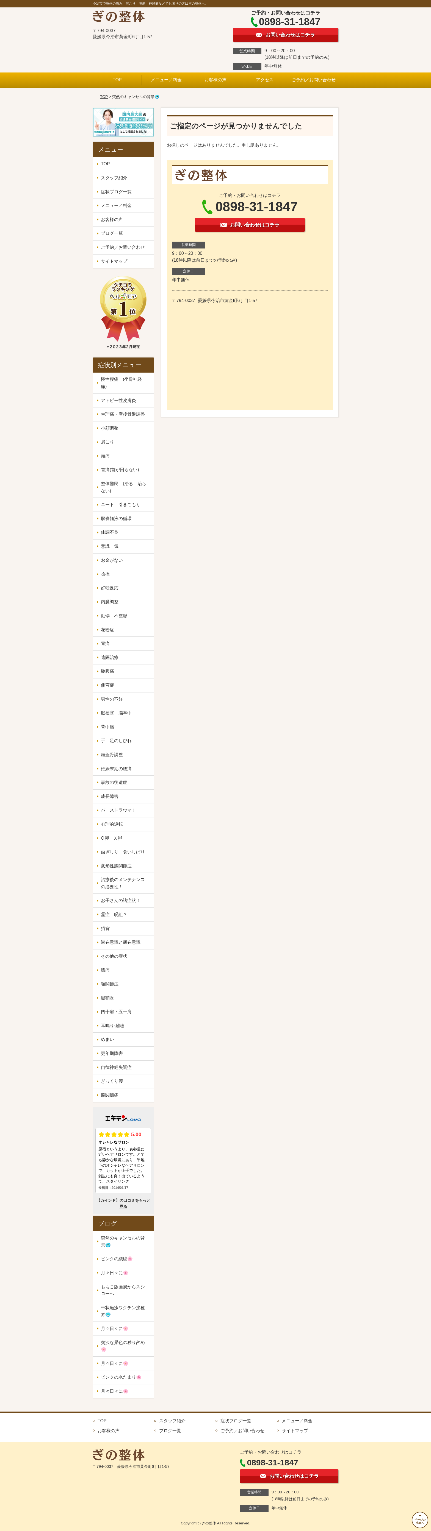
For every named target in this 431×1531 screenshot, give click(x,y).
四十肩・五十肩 (116, 1011)
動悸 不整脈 (114, 615)
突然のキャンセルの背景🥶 (123, 1241)
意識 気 (109, 546)
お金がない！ (114, 560)
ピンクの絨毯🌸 (117, 1258)
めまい (107, 1039)
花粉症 (107, 629)
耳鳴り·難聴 (112, 1025)
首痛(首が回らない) (120, 469)
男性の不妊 (112, 699)
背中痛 (107, 727)
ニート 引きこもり (123, 504)
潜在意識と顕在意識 (120, 942)
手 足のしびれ (116, 740)
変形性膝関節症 (116, 866)
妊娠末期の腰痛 (116, 768)
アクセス (264, 79)
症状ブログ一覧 (116, 191)
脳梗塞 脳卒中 (116, 713)
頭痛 (105, 456)
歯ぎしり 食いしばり (123, 852)
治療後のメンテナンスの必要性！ (123, 883)
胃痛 (105, 643)
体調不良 (109, 532)
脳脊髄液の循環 (116, 518)
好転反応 (109, 588)
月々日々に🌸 (114, 1272)
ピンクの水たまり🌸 (121, 1377)
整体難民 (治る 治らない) (123, 487)
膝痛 (105, 970)
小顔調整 (109, 428)
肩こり (107, 442)
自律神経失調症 (116, 1067)
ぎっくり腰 (112, 1081)
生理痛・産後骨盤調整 (123, 414)
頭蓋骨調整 (112, 754)
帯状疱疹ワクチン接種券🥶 (123, 1311)
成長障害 (109, 796)
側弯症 (107, 685)
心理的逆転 (112, 824)
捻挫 (105, 574)
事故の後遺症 (114, 782)
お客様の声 (215, 79)
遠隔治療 (109, 657)
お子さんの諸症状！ (120, 900)
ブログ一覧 (112, 233)
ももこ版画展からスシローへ (123, 1290)
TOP (117, 79)
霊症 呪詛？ (114, 914)
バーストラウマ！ (118, 810)
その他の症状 (114, 956)
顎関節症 (109, 984)
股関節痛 (109, 1095)
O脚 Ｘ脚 (111, 838)
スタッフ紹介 (114, 177)
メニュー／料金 (166, 79)
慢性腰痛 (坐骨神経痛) (121, 383)
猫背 (105, 928)
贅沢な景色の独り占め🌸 (123, 1346)
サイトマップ (114, 261)
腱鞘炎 (107, 998)
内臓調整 (109, 601)
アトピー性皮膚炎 (118, 400)
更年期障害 (112, 1053)
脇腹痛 (107, 671)
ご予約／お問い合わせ (314, 79)
